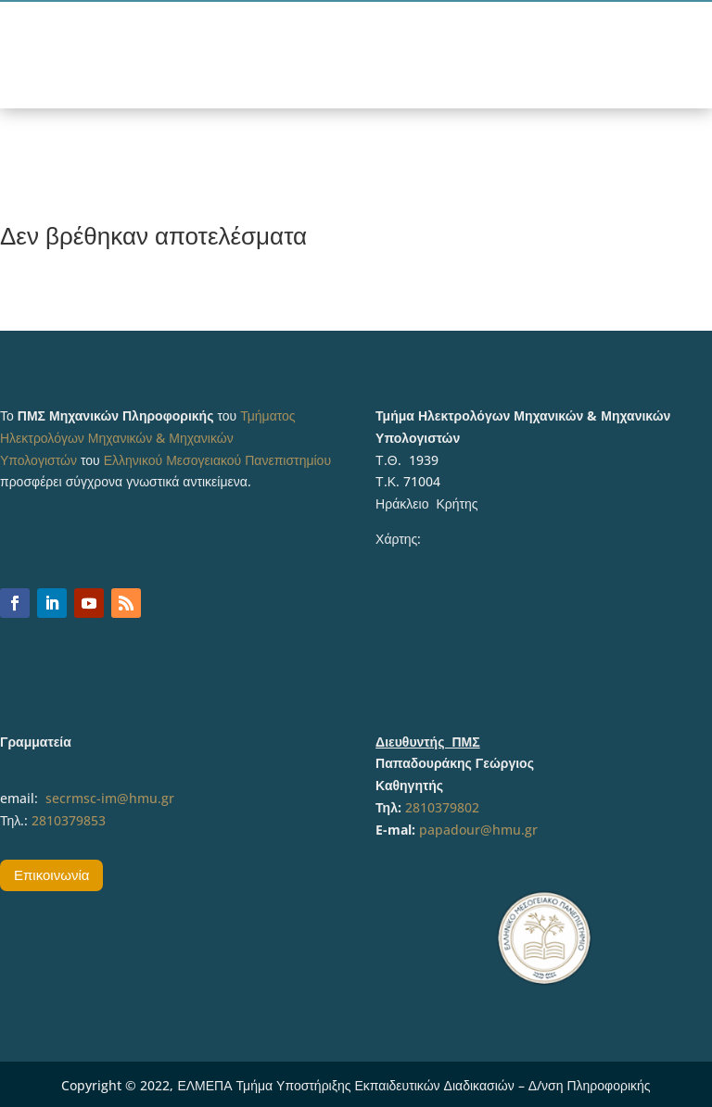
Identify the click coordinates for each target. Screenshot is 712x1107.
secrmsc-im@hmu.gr (109, 798)
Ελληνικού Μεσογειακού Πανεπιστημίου (217, 460)
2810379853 (69, 820)
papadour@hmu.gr (478, 829)
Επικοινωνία (51, 874)
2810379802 (442, 807)
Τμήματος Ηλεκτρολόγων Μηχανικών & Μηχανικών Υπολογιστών (148, 438)
